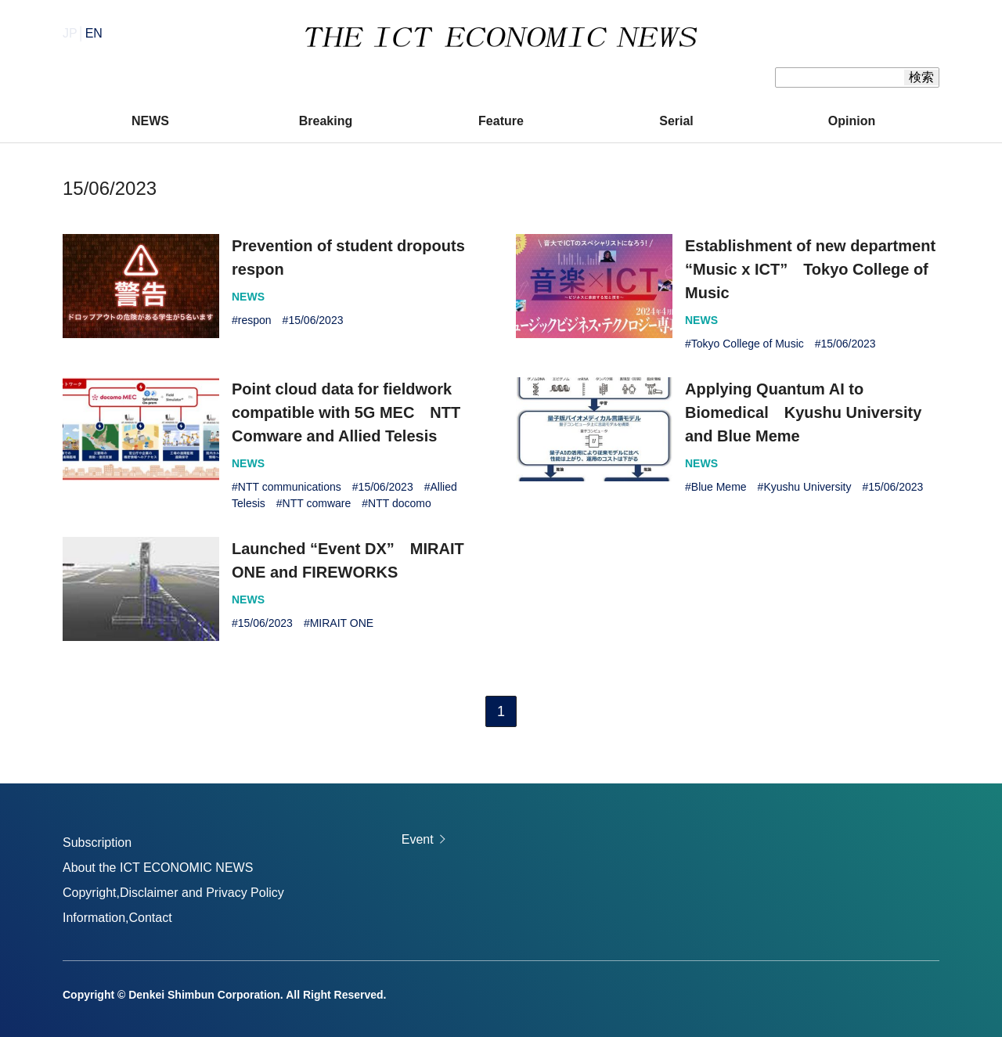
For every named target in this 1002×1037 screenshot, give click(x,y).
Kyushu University (807, 487)
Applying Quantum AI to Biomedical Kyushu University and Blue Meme (803, 412)
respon (255, 320)
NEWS (150, 121)
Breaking (325, 121)
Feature (501, 121)
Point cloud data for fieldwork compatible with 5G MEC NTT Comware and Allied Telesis (346, 412)
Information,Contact (117, 917)
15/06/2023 (315, 320)
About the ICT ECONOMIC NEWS (158, 867)
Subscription (97, 842)
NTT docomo (399, 503)
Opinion (851, 121)
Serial (676, 121)
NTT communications (289, 487)
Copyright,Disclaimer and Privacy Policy (173, 892)
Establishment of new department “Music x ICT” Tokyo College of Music (810, 269)
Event (418, 839)
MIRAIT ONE (341, 623)
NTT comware (317, 503)
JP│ (83, 33)
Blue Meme (719, 487)
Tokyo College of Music (747, 343)
